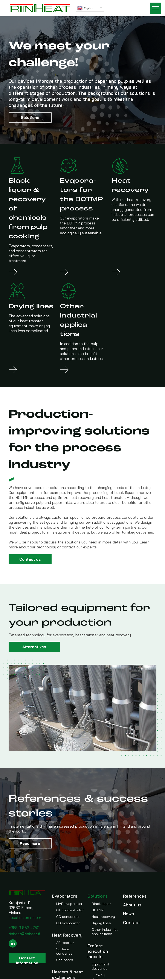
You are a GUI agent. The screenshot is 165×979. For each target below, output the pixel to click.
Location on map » (25, 917)
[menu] (155, 8)
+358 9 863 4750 (24, 927)
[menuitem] (69, 909)
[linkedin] (13, 944)
